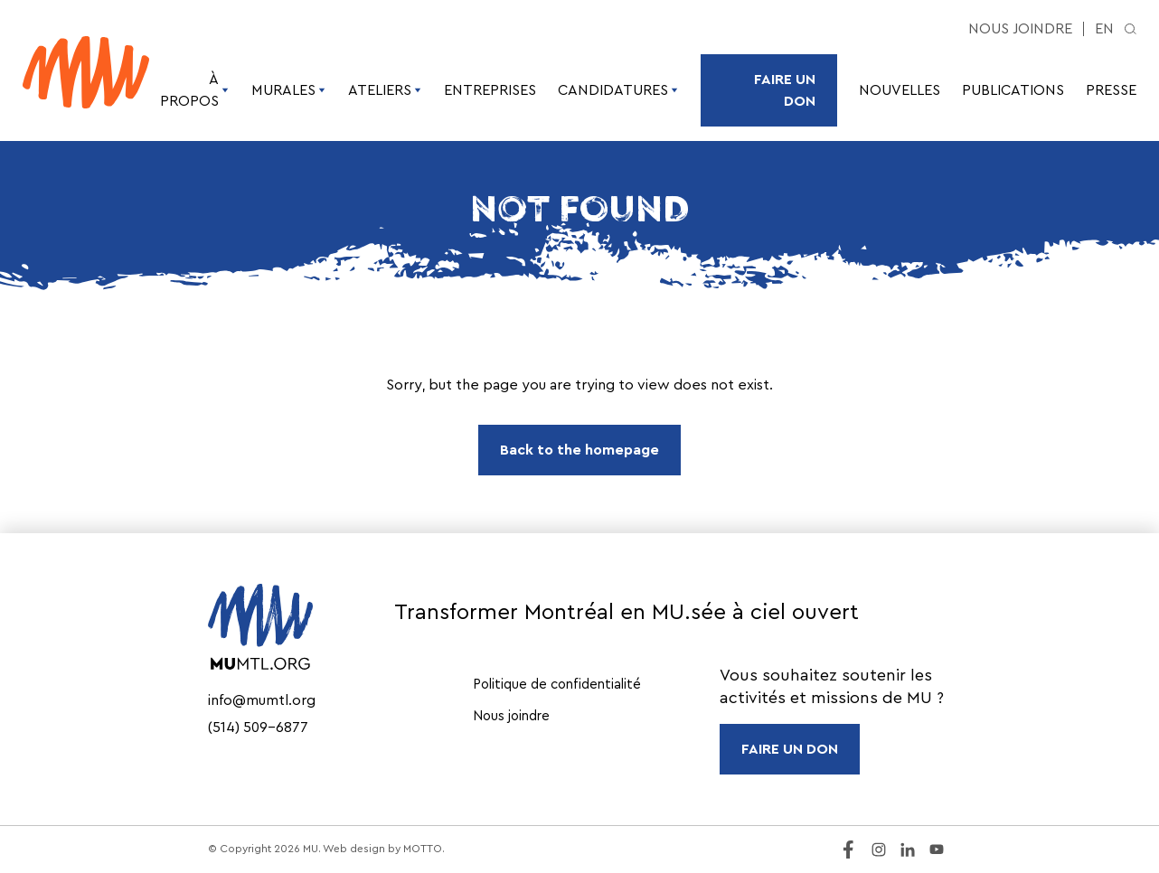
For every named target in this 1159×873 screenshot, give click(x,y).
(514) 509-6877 (258, 727)
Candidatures (618, 90)
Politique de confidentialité (557, 684)
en (1104, 29)
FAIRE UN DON (789, 749)
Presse (1111, 90)
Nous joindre (1020, 29)
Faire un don (784, 90)
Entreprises (490, 90)
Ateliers (385, 90)
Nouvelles (899, 90)
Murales (288, 90)
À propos (195, 90)
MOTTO (422, 848)
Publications (1013, 90)
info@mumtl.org (262, 700)
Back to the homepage (579, 450)
